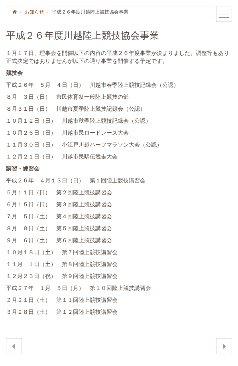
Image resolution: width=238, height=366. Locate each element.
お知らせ (34, 12)
